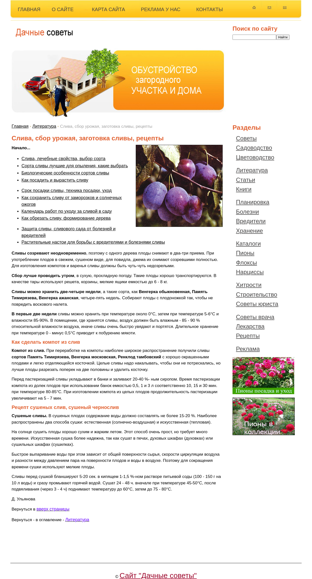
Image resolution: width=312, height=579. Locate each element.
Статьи (245, 179)
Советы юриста (257, 303)
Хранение (249, 230)
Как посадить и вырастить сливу (54, 180)
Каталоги (248, 243)
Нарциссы (250, 272)
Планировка (252, 202)
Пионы (245, 253)
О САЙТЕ (63, 9)
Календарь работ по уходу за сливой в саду (66, 211)
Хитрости (249, 284)
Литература (44, 126)
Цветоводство (255, 157)
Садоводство (254, 147)
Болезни (247, 211)
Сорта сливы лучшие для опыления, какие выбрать (74, 165)
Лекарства (250, 326)
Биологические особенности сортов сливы (65, 173)
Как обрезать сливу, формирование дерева (66, 218)
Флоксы (246, 262)
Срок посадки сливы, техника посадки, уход (66, 190)
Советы (246, 138)
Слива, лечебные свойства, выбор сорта (63, 158)
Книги (244, 189)
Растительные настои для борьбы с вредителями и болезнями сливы (93, 242)
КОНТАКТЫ (209, 9)
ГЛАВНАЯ (29, 9)
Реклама (248, 348)
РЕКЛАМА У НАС (160, 9)
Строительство (256, 294)
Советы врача (255, 317)
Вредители (251, 221)
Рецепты (248, 335)
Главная (20, 126)
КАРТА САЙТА (108, 9)
